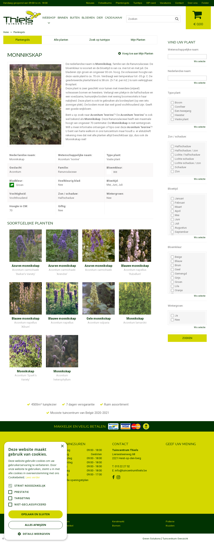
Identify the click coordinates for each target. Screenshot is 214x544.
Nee (175, 319)
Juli (175, 223)
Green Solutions (151, 538)
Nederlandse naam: (179, 71)
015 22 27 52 (122, 466)
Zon (175, 171)
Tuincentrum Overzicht (175, 538)
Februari (178, 202)
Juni (175, 219)
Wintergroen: (175, 305)
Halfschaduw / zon (184, 150)
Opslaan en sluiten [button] (35, 514)
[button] (35, 534)
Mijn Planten (138, 39)
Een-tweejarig (181, 111)
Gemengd (179, 273)
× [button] (62, 446)
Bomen (116, 525)
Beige (176, 257)
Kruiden (170, 525)
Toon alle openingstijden (73, 480)
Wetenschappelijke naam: (183, 49)
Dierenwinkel (66, 525)
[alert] (35, 491)
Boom (176, 102)
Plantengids (22, 39)
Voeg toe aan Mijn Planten (137, 53)
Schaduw (178, 167)
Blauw (176, 261)
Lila (175, 286)
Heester (177, 115)
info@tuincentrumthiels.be (131, 470)
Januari (177, 198)
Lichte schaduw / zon (186, 163)
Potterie (170, 521)
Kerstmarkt (118, 521)
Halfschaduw (181, 146)
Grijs (175, 277)
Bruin (176, 265)
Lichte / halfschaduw (185, 154)
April (176, 211)
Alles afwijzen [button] (35, 525)
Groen (176, 282)
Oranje (177, 290)
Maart (176, 206)
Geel (175, 269)
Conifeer (178, 106)
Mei (175, 215)
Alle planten (61, 39)
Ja (174, 315)
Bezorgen (64, 521)
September (179, 231)
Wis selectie (199, 61)
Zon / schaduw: (177, 136)
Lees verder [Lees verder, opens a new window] (33, 477)
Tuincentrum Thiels (125, 450)
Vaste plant (180, 119)
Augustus (179, 227)
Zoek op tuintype (99, 39)
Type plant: (174, 92)
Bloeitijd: (173, 188)
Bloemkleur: (175, 247)
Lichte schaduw (182, 158)
